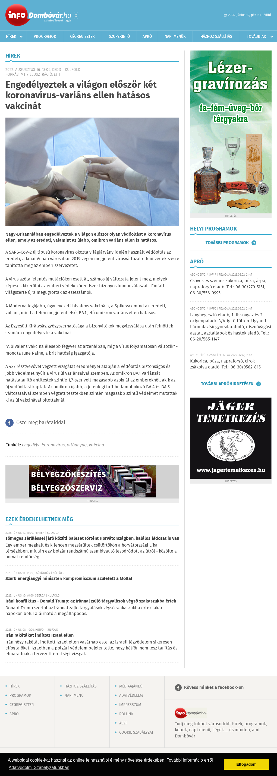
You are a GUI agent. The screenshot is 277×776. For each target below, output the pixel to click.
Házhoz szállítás (216, 37)
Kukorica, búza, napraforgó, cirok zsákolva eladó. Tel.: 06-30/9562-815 (225, 364)
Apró (147, 37)
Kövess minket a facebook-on (214, 687)
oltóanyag (77, 445)
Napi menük (175, 37)
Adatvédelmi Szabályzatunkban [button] (39, 767)
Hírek (11, 37)
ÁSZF (123, 723)
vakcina (96, 445)
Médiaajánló (131, 686)
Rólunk (126, 714)
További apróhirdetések (227, 383)
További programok (227, 242)
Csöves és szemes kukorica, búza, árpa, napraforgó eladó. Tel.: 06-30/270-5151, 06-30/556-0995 (228, 286)
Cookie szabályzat (136, 733)
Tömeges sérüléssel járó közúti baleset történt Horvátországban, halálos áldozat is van (92, 538)
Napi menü (74, 696)
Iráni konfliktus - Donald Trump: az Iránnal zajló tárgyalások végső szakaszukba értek (90, 601)
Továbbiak (256, 37)
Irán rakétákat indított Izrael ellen (39, 635)
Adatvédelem (131, 696)
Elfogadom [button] (247, 764)
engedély (30, 445)
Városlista (76, 15)
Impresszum (130, 705)
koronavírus (53, 445)
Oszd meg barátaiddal (40, 423)
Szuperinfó (119, 37)
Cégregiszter (82, 37)
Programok (45, 37)
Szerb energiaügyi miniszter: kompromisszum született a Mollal (68, 578)
